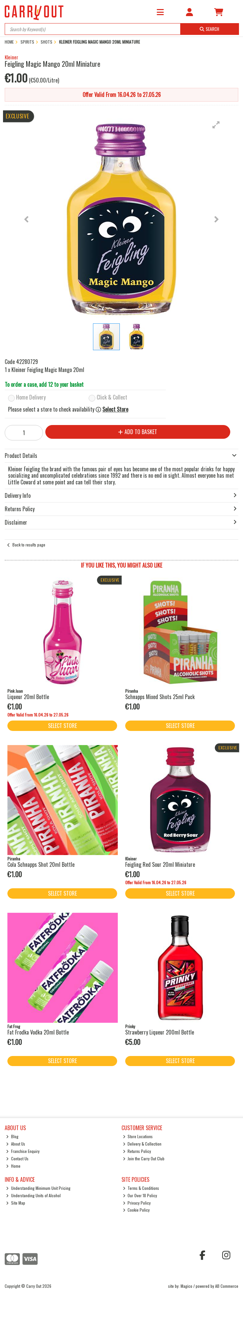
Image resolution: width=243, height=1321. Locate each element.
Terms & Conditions (141, 1188)
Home (13, 1166)
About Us (15, 1144)
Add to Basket (137, 432)
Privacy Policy (137, 1203)
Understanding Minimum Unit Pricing (38, 1188)
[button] (216, 124)
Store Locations (138, 1136)
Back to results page (28, 544)
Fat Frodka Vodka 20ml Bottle (38, 1032)
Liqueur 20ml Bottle (28, 697)
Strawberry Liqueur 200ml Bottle (159, 1032)
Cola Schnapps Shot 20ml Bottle (41, 864)
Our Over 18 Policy (140, 1195)
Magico (186, 1286)
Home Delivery (31, 397)
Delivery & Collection (142, 1144)
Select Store (115, 409)
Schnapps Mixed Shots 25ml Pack (160, 697)
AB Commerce (226, 1286)
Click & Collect (112, 397)
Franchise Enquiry (23, 1151)
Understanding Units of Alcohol (33, 1195)
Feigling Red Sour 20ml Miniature (160, 864)
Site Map (15, 1203)
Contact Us (17, 1158)
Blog (12, 1136)
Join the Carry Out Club (144, 1158)
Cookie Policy (136, 1210)
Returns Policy (137, 1151)
